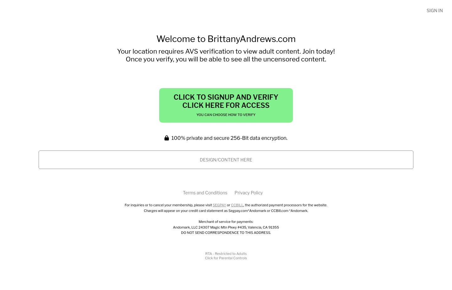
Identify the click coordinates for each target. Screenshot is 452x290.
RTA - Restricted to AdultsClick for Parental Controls (226, 255)
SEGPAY (219, 205)
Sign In (435, 10)
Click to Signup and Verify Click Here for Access (226, 105)
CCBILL (237, 205)
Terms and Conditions (205, 192)
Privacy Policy (248, 192)
